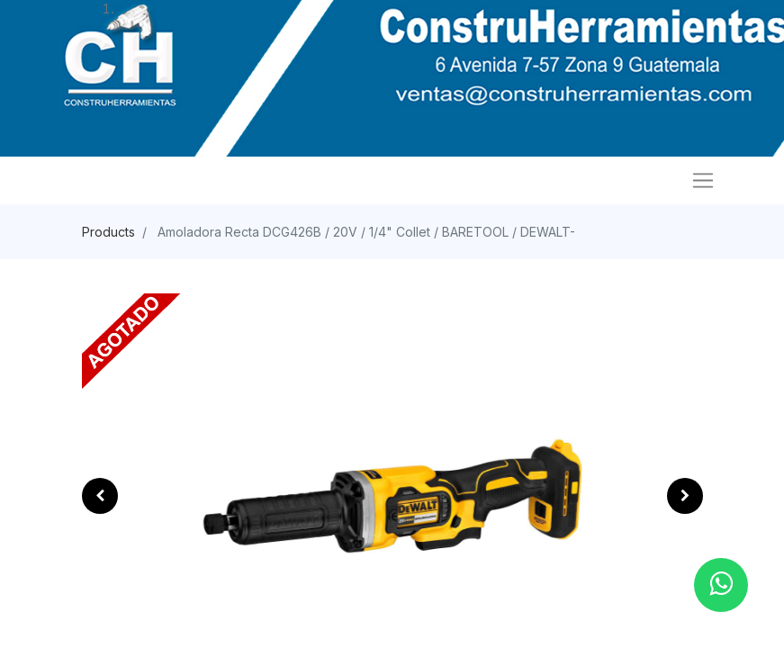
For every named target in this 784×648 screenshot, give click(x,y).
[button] (100, 496)
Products (108, 231)
